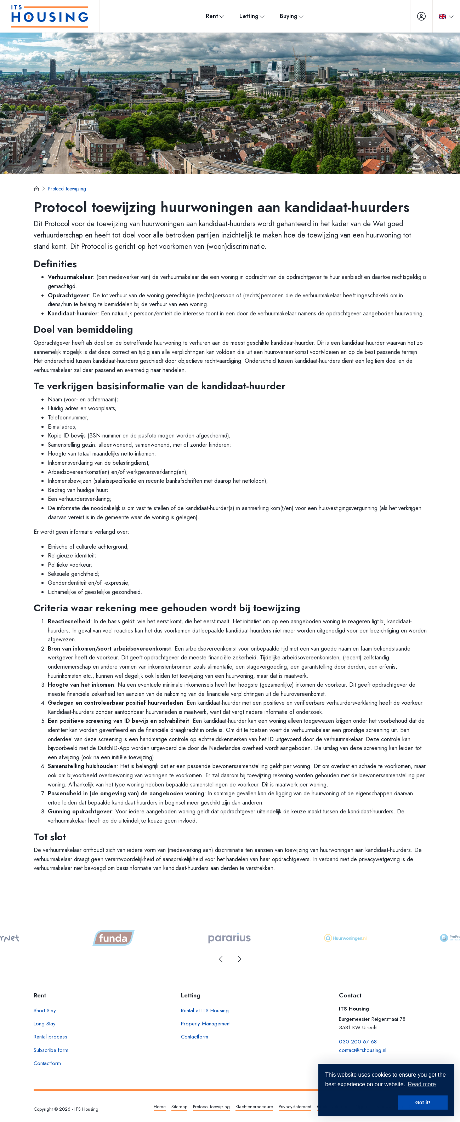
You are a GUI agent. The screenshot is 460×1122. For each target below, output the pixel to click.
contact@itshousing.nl (362, 1050)
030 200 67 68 (358, 1042)
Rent (215, 16)
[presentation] (221, 959)
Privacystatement (295, 1106)
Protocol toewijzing (211, 1106)
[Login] (421, 16)
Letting (252, 16)
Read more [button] (422, 1084)
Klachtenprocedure (254, 1106)
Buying (292, 16)
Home (160, 1106)
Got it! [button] (422, 1102)
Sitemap (179, 1106)
